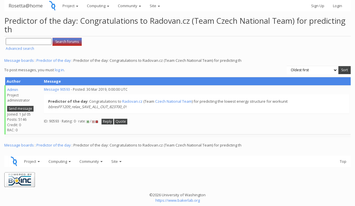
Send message (20, 108)
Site (155, 5)
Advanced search (20, 48)
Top (343, 161)
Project (70, 5)
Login (337, 5)
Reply (107, 121)
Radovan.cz (132, 101)
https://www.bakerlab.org (177, 200)
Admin (12, 89)
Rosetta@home (26, 5)
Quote (121, 121)
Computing (98, 5)
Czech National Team (173, 101)
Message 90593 (57, 89)
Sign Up (317, 5)
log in (59, 69)
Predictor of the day (53, 60)
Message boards (19, 60)
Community (129, 5)
